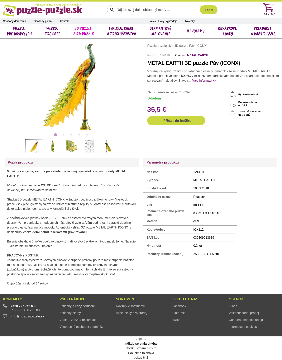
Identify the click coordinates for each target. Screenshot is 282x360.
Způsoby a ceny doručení (77, 306)
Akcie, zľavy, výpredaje (163, 21)
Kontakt (64, 21)
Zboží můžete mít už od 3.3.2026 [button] (169, 92)
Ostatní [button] (236, 299)
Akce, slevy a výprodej (131, 313)
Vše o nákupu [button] (73, 299)
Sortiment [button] (126, 299)
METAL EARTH (197, 55)
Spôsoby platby (43, 21)
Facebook (179, 306)
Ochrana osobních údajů (246, 319)
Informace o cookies (243, 326)
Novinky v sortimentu (130, 306)
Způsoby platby (70, 313)
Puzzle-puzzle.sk (159, 45)
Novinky (190, 21)
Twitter (177, 319)
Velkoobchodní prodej (244, 313)
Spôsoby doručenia (14, 21)
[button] (176, 120)
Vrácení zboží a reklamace (78, 319)
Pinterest (178, 313)
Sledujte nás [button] (185, 299)
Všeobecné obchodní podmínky (81, 326)
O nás (233, 306)
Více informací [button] (204, 80)
